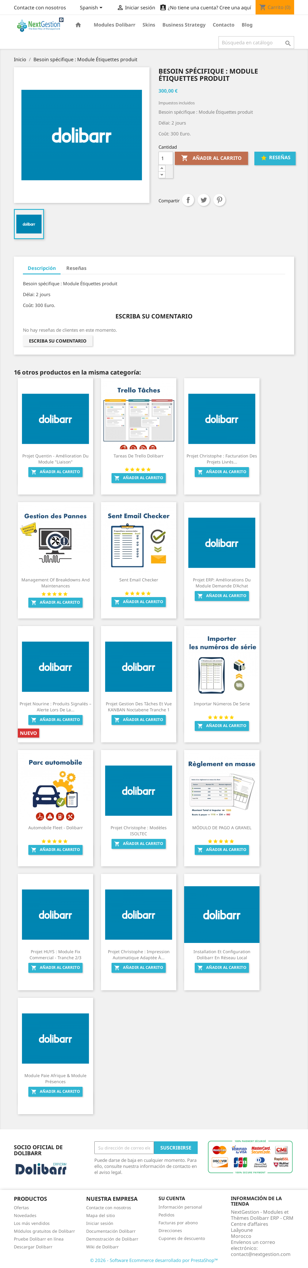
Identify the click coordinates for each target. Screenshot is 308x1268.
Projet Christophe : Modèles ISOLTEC (139, 830)
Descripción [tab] (42, 268)
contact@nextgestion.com (261, 1254)
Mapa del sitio (100, 1215)
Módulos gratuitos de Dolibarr (44, 1231)
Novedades (25, 1215)
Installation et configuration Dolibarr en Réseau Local (221, 954)
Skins (149, 24)
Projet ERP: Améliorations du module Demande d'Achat (222, 583)
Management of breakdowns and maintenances (55, 583)
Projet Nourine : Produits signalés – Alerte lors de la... (55, 707)
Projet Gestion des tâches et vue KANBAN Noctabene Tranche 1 (139, 707)
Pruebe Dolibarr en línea (39, 1239)
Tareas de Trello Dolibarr (139, 456)
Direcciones (170, 1230)
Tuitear (204, 200)
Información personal (180, 1207)
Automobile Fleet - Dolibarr (55, 827)
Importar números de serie (222, 704)
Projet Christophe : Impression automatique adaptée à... (139, 954)
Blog (247, 24)
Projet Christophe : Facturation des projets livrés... (222, 459)
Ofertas (21, 1207)
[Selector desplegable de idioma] (92, 8)
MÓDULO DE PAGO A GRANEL (221, 827)
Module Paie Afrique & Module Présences (55, 1078)
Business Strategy (184, 24)
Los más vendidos (32, 1223)
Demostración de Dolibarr (112, 1239)
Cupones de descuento (182, 1238)
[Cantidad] (166, 158)
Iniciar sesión (99, 1223)
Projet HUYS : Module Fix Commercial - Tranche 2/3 (55, 954)
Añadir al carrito (211, 158)
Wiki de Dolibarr (102, 1247)
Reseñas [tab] (76, 268)
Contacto (223, 24)
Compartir (188, 200)
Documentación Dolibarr (111, 1231)
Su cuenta (172, 1198)
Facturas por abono (178, 1222)
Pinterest (219, 200)
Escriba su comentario (57, 341)
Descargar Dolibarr (33, 1247)
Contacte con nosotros (40, 7)
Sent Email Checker (138, 580)
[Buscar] (256, 42)
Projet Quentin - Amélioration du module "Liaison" (55, 459)
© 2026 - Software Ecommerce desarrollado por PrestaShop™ (154, 1260)
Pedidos (166, 1215)
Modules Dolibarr (114, 24)
